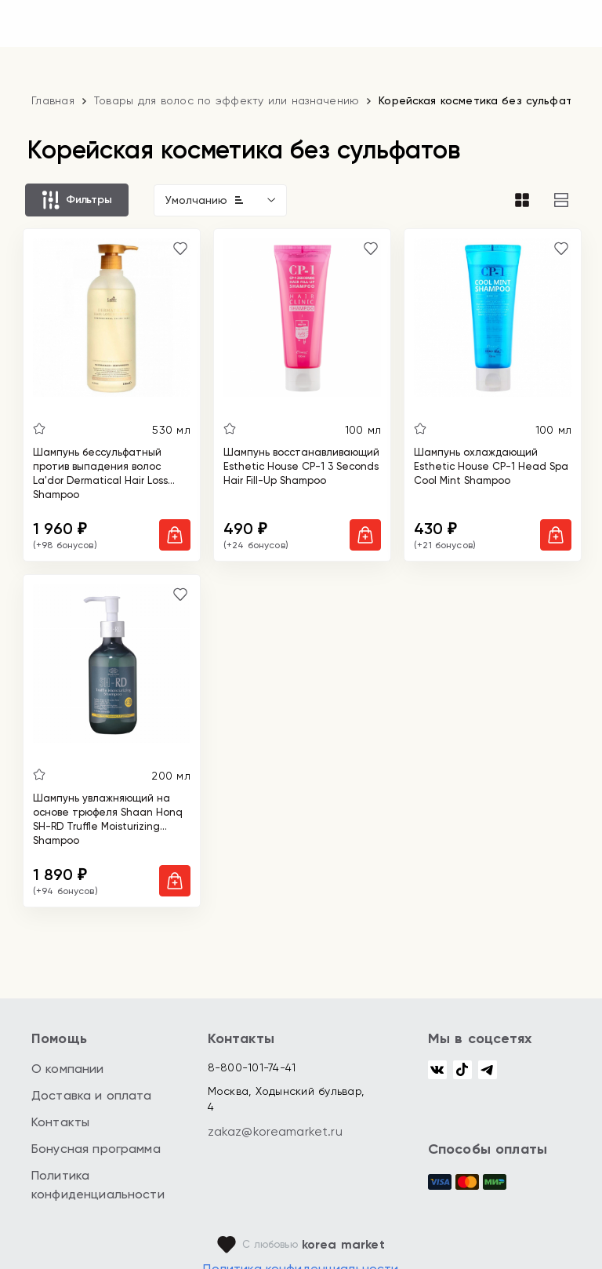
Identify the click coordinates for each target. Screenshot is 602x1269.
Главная (52, 100)
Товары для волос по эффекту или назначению (227, 100)
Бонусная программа (96, 1148)
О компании (67, 1068)
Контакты (60, 1121)
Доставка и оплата (91, 1095)
